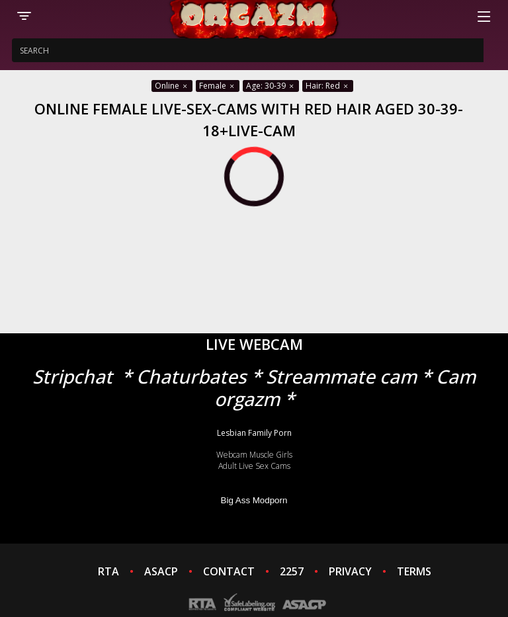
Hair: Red (328, 85)
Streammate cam (341, 376)
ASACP (161, 571)
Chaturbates (191, 376)
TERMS (414, 571)
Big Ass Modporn (254, 500)
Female (217, 85)
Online (172, 85)
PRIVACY (350, 571)
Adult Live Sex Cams (254, 466)
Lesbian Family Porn (254, 432)
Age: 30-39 (271, 85)
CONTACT (229, 571)
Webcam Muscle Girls (254, 454)
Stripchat (72, 376)
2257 (292, 571)
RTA (108, 571)
